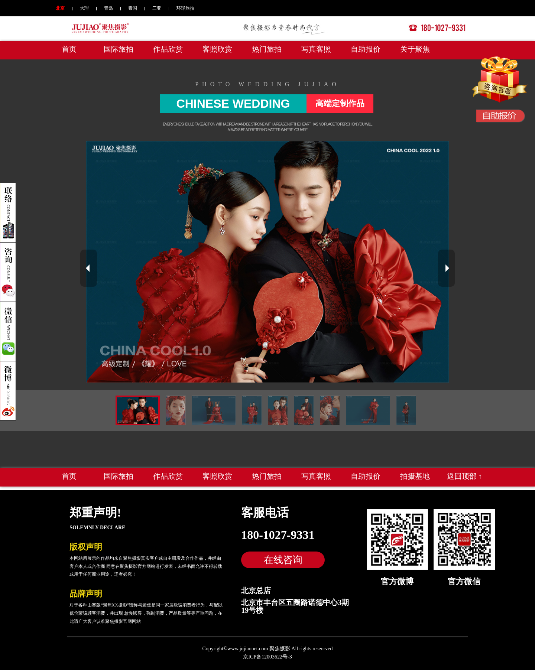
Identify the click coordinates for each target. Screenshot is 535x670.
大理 (84, 8)
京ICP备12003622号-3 (267, 657)
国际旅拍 (118, 49)
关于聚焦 (415, 49)
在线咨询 (283, 559)
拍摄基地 (415, 476)
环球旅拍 (185, 8)
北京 (60, 8)
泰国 (132, 8)
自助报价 (365, 49)
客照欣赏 (217, 49)
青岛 (108, 8)
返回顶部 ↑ (464, 476)
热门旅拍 (267, 49)
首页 (69, 49)
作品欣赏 (168, 49)
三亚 (156, 8)
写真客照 (316, 49)
